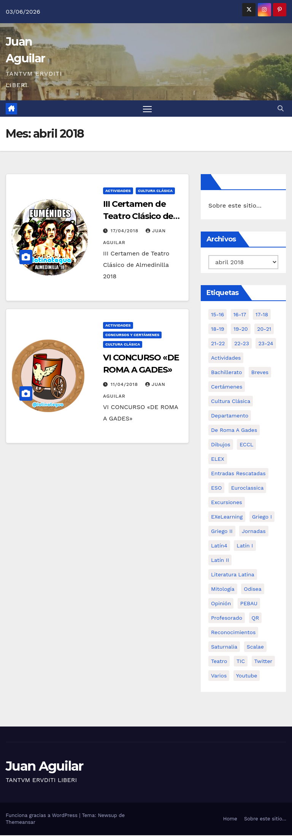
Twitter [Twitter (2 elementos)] (263, 662)
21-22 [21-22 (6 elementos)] (218, 344)
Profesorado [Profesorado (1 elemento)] (226, 618)
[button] (281, 109)
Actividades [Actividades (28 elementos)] (226, 358)
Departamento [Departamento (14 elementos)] (229, 416)
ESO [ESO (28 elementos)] (216, 488)
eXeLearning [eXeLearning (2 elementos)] (227, 517)
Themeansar (20, 823)
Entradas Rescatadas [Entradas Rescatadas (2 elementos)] (238, 474)
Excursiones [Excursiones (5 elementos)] (226, 503)
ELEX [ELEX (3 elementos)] (217, 460)
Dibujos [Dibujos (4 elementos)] (220, 445)
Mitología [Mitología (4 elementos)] (223, 590)
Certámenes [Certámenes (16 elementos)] (226, 387)
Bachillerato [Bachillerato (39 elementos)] (226, 373)
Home (230, 819)
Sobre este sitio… (235, 206)
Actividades (118, 191)
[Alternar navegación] (147, 109)
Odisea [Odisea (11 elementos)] (252, 590)
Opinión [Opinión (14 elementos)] (221, 604)
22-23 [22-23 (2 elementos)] (241, 344)
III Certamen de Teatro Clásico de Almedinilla (138, 217)
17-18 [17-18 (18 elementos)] (262, 315)
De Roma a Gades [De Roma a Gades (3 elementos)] (234, 431)
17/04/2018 (125, 231)
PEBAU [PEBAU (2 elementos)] (248, 604)
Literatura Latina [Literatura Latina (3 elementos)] (232, 575)
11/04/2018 (125, 385)
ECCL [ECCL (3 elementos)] (246, 445)
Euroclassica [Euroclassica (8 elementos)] (247, 488)
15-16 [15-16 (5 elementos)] (217, 315)
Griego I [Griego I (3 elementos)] (262, 517)
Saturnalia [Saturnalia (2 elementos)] (224, 647)
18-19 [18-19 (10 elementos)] (217, 330)
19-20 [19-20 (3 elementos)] (240, 330)
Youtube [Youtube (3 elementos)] (246, 676)
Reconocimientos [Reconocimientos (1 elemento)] (233, 633)
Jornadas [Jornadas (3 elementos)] (254, 532)
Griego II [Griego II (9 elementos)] (222, 532)
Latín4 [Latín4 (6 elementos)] (219, 546)
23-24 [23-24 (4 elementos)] (265, 344)
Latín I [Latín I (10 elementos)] (244, 546)
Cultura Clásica (155, 191)
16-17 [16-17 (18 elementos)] (239, 315)
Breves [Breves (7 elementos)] (259, 373)
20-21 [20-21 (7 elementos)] (264, 330)
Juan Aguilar (44, 767)
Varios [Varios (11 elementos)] (219, 676)
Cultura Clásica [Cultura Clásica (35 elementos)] (230, 402)
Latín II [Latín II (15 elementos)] (220, 561)
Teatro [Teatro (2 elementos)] (219, 662)
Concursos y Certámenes (132, 335)
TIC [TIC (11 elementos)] (240, 662)
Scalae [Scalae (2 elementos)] (255, 647)
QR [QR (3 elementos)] (255, 618)
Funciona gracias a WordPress (42, 816)
